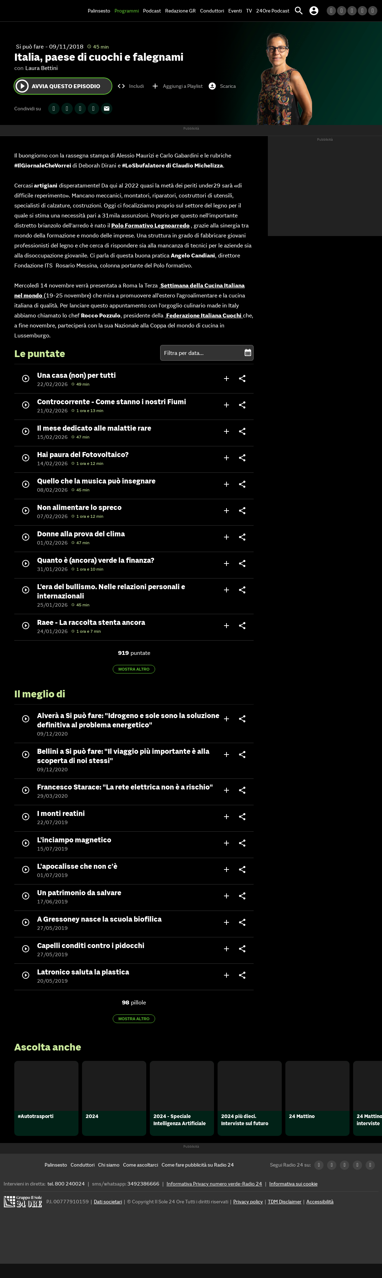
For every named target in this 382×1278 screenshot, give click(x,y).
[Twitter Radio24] (342, 10)
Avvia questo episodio (57, 86)
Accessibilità (319, 1216)
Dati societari (108, 1216)
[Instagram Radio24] (363, 10)
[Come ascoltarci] (140, 1179)
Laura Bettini (41, 67)
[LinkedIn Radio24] (332, 10)
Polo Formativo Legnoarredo (150, 225)
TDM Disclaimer (284, 1216)
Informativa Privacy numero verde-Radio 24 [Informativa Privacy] (214, 1198)
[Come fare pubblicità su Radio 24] (198, 1179)
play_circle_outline (22, 86)
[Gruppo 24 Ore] (24, 1218)
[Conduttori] (83, 1179)
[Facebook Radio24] (352, 10)
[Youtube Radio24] (373, 10)
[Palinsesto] (56, 1179)
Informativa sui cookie (293, 1198)
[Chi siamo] (108, 1179)
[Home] (30, 10)
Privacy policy (248, 1216)
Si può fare (30, 46)
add (226, 378)
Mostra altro (133, 669)
